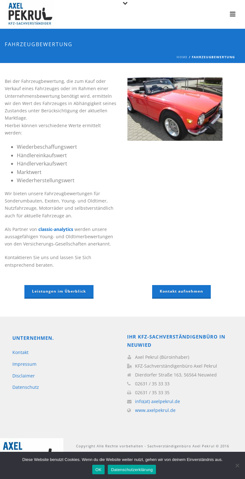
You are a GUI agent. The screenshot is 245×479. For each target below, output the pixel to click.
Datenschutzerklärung (131, 469)
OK (98, 469)
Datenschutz (25, 387)
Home (182, 57)
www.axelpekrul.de (155, 410)
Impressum (24, 364)
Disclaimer (23, 376)
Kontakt (20, 352)
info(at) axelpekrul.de (157, 401)
